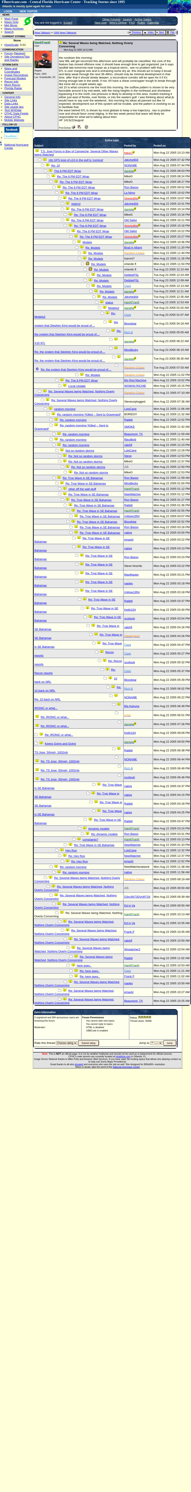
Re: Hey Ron (76, 856)
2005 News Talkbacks (65, 32)
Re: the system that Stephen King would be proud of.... (77, 332)
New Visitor (28, 11)
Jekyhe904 (131, 159)
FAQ (132, 22)
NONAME (130, 165)
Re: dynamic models (104, 834)
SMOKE (129, 426)
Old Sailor (130, 220)
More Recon (12, 85)
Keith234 (130, 609)
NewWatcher (132, 494)
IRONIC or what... (45, 708)
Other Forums (111, 19)
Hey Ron (71, 850)
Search (9, 32)
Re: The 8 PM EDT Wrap (73, 176)
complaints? (90, 839)
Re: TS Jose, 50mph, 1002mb (60, 761)
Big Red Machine (135, 380)
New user (101, 22)
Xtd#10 (75, 204)
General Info (12, 97)
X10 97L (39, 343)
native (128, 532)
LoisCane (130, 408)
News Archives (13, 28)
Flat (170, 32)
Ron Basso (131, 187)
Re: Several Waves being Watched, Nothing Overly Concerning (72, 949)
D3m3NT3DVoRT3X (137, 896)
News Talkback (42, 32)
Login (8, 11)
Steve (128, 456)
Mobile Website (14, 120)
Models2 (113, 308)
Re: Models (92, 247)
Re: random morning (73, 420)
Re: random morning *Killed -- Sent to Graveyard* (89, 414)
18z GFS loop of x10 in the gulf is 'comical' (75, 160)
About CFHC (12, 116)
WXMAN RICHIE (135, 385)
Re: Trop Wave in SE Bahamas (83, 478)
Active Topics (142, 19)
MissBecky (131, 349)
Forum (8, 53)
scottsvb (129, 618)
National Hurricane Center (126, 1067)
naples (128, 583)
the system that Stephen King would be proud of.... (76, 324)
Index (148, 32)
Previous (135, 32)
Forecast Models (15, 78)
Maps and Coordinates (12, 70)
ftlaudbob (130, 439)
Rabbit (128, 419)
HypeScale (11, 44)
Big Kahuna (131, 706)
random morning (64, 409)
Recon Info (11, 81)
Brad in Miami (133, 247)
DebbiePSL (131, 275)
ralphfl (128, 445)
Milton (93, 15)
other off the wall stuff (82, 489)
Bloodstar (130, 323)
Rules (141, 22)
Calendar (153, 22)
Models (87, 242)
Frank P (129, 931)
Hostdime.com (123, 1056)
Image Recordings (16, 75)
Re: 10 (55, 165)
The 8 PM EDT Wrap (67, 171)
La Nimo (129, 192)
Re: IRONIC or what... (55, 717)
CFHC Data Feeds (16, 113)
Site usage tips (13, 106)
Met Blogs (10, 25)
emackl (128, 539)
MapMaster (131, 574)
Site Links (10, 100)
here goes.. (84, 965)
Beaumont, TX (133, 434)
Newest (19, 53)
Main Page (11, 18)
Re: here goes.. (90, 971)
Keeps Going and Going (60, 743)
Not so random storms (79, 450)
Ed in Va (129, 905)
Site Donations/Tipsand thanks (17, 58)
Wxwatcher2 (132, 949)
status (109, 302)
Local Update (77, 386)
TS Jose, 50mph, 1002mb (51, 752)
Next (160, 32)
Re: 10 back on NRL (47, 699)
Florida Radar (13, 88)
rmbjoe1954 (132, 516)
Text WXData (12, 110)
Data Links (11, 103)
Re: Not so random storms (85, 456)
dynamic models (98, 828)
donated (79, 1064)
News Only (11, 22)
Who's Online (118, 22)
